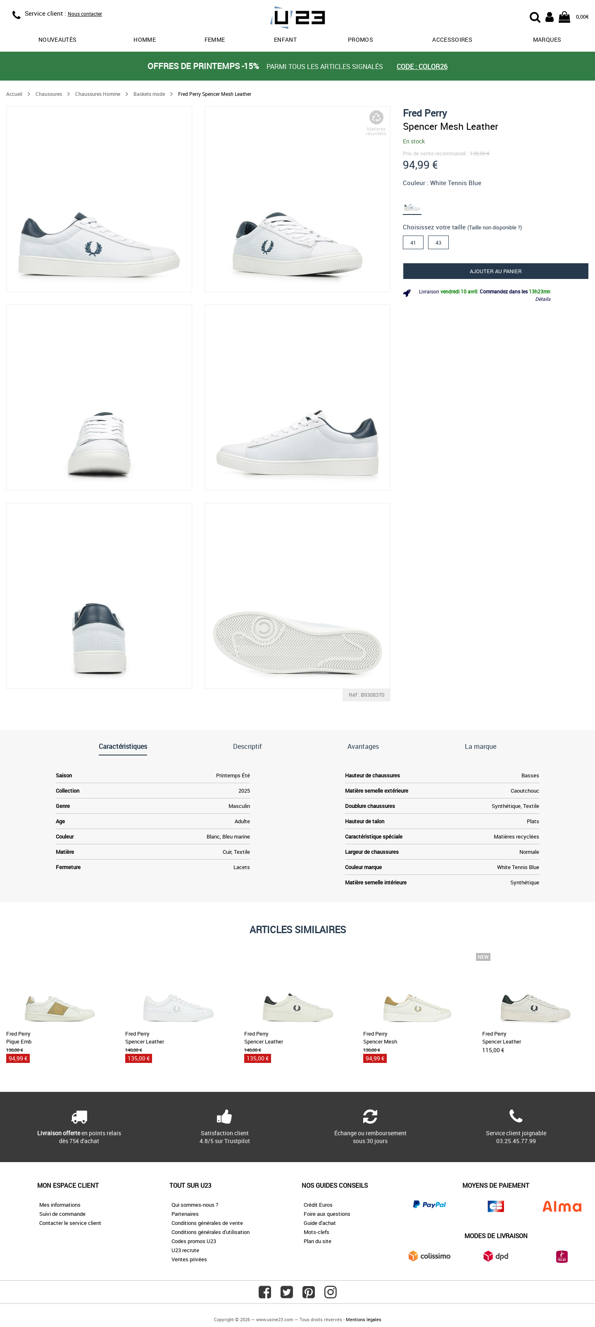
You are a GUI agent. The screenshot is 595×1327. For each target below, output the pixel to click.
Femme (215, 39)
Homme (144, 39)
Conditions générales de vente (207, 1223)
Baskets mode (149, 94)
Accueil (14, 94)
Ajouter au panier (496, 271)
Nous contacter (85, 13)
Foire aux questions (327, 1213)
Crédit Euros (318, 1204)
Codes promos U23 (193, 1241)
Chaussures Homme (97, 94)
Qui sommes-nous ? (194, 1204)
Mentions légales (363, 1319)
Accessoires (452, 39)
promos (360, 39)
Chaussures (49, 94)
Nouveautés (57, 39)
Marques (547, 39)
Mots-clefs (316, 1232)
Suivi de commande (62, 1213)
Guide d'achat (320, 1223)
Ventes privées (189, 1259)
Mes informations (60, 1204)
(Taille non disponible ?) (494, 227)
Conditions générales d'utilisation (210, 1232)
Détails (542, 298)
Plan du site (317, 1241)
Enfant (285, 39)
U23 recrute (185, 1250)
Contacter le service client (70, 1223)
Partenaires (185, 1213)
